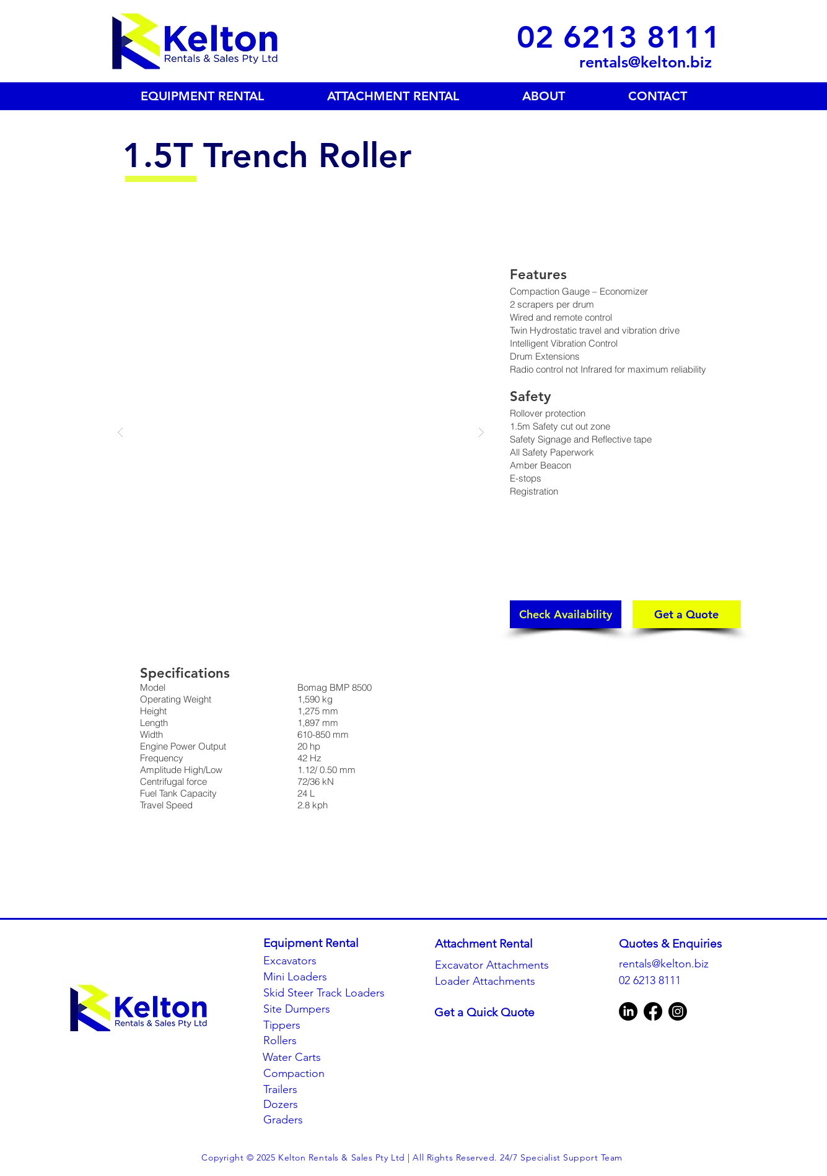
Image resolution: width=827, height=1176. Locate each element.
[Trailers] (314, 1089)
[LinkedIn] (628, 1011)
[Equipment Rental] (311, 943)
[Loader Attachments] (491, 981)
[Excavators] (303, 961)
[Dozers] (314, 1104)
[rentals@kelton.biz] (614, 62)
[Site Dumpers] (314, 1009)
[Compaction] (314, 1073)
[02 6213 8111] (619, 37)
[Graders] (314, 1120)
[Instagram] (677, 1011)
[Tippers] (314, 1025)
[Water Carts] (314, 1057)
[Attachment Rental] (490, 944)
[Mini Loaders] (303, 977)
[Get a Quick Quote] (490, 1012)
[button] (300, 431)
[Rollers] (314, 1040)
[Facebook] (653, 1011)
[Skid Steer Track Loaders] (325, 993)
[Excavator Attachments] (492, 965)
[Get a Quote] (686, 614)
